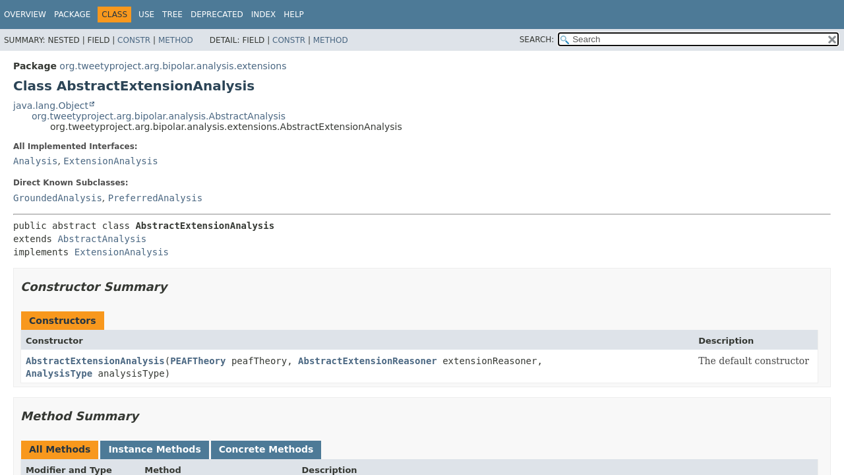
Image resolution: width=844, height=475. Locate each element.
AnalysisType (59, 373)
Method (175, 40)
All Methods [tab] (59, 449)
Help (294, 14)
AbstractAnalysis (101, 239)
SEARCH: (537, 39)
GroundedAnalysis (57, 198)
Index (263, 14)
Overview (25, 14)
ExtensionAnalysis (110, 161)
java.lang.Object (50, 105)
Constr (133, 40)
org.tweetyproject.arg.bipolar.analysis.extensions (172, 66)
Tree (172, 14)
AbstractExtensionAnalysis (95, 361)
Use (146, 14)
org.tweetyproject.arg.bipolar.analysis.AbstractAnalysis (159, 116)
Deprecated (217, 14)
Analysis (35, 161)
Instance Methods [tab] (154, 449)
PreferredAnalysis (155, 198)
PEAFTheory (198, 361)
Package (72, 14)
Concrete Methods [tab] (266, 449)
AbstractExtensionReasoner (367, 361)
